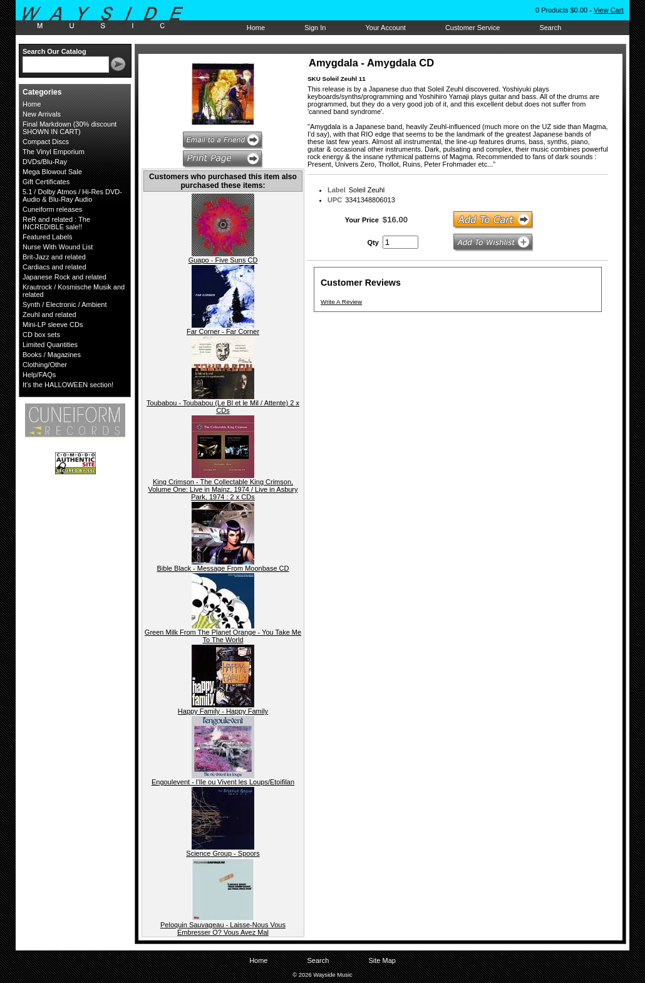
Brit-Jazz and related (54, 257)
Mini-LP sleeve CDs (53, 324)
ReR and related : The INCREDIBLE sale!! (56, 223)
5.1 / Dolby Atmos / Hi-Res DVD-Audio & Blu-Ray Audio (72, 195)
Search (550, 27)
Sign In (315, 27)
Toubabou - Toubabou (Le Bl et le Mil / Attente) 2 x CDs (223, 406)
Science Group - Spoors (222, 853)
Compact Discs (46, 141)
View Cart (608, 10)
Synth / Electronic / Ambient (65, 304)
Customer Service (472, 27)
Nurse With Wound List (58, 247)
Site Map (381, 960)
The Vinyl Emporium (54, 151)
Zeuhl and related (49, 314)
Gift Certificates (46, 181)
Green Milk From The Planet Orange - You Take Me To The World (223, 635)
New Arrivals (42, 114)
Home (256, 27)
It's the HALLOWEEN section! (68, 384)
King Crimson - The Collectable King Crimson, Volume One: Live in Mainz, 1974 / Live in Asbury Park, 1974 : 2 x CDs (222, 489)
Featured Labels (48, 237)
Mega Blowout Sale (52, 171)
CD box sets (41, 334)
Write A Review (341, 301)
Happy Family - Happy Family (223, 711)
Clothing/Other (45, 364)
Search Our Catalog (54, 51)
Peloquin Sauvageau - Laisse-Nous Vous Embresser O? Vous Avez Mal (223, 928)
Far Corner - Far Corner (223, 331)
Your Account (385, 27)
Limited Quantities (50, 344)
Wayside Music (108, 18)
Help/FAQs (39, 374)
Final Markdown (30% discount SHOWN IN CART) (69, 127)
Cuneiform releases (52, 209)
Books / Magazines (52, 354)
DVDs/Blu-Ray (45, 161)
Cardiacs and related (54, 267)
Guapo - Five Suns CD (223, 260)
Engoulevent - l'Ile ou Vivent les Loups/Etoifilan (223, 782)
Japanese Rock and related (64, 277)
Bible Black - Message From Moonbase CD (223, 568)
